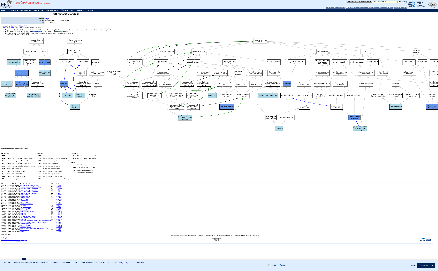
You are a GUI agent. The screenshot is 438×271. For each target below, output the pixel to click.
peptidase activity (25, 197)
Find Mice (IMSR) (52, 10)
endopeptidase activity (26, 194)
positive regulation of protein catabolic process (33, 222)
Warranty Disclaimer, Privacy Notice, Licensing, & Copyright (14, 240)
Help (6, 7)
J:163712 (59, 214)
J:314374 (59, 191)
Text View (14, 26)
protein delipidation (25, 224)
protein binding (24, 199)
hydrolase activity (25, 196)
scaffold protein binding (26, 204)
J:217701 (59, 227)
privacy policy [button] (122, 263)
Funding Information (5, 238)
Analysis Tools (67, 10)
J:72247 (59, 187)
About (2, 7)
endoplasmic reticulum (26, 208)
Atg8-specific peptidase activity (29, 185)
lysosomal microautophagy (27, 217)
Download (12, 10)
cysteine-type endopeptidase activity (30, 187)
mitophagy (23, 219)
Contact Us (80, 10)
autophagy (23, 213)
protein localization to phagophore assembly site (34, 228)
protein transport (24, 230)
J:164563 (59, 185)
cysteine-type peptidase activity (29, 188)
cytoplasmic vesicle (25, 207)
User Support (18, 241)
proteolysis (23, 231)
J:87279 (59, 190)
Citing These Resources (6, 237)
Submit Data (38, 10)
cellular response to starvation (28, 216)
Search (3, 10)
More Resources (25, 10)
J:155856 (59, 222)
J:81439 (59, 193)
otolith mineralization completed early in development (35, 220)
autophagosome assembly (27, 211)
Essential (272, 265)
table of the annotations (9, 27)
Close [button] (413, 265)
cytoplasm (23, 205)
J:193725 (59, 202)
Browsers (91, 10)
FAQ (10, 7)
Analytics (284, 265)
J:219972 (59, 211)
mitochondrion (24, 210)
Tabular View (22, 26)
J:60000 (59, 196)
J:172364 (59, 199)
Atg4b (47, 18)
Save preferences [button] (426, 265)
